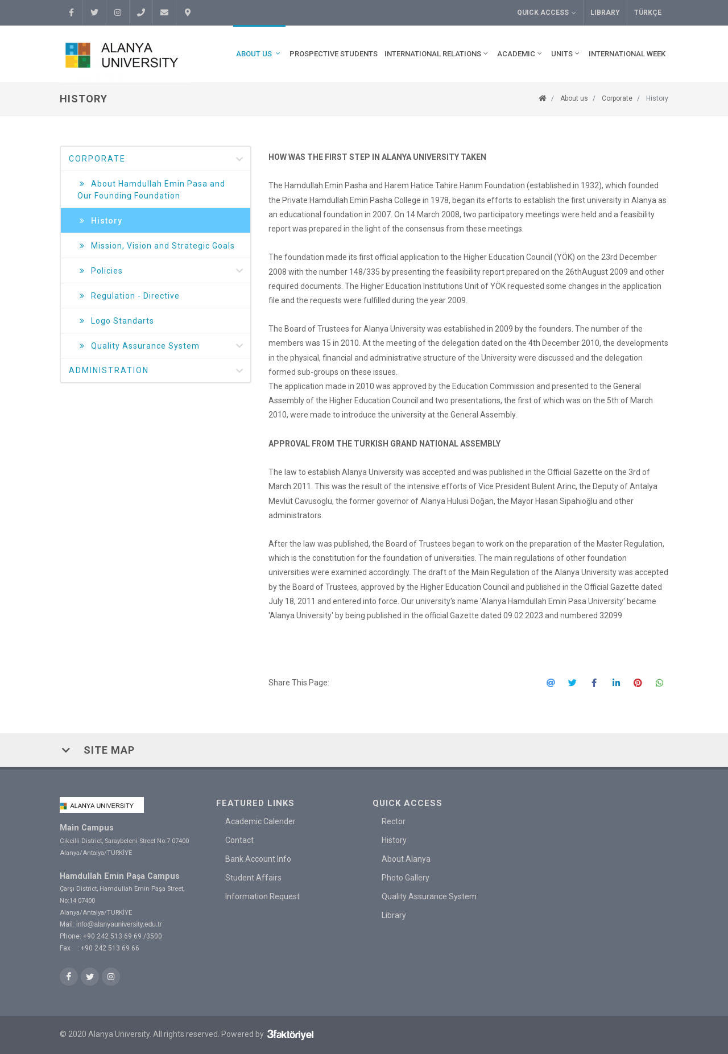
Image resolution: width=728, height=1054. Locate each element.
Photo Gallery (405, 877)
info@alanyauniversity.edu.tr (119, 924)
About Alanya (406, 858)
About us (574, 98)
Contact (239, 840)
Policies (161, 271)
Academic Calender (260, 821)
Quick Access (546, 13)
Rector (394, 821)
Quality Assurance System (161, 346)
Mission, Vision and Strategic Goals (156, 246)
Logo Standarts (115, 321)
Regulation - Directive (128, 296)
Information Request (262, 896)
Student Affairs (253, 877)
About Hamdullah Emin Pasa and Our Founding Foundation (151, 189)
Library (605, 12)
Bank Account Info (258, 858)
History (657, 98)
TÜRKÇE (647, 12)
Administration (157, 371)
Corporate (617, 98)
